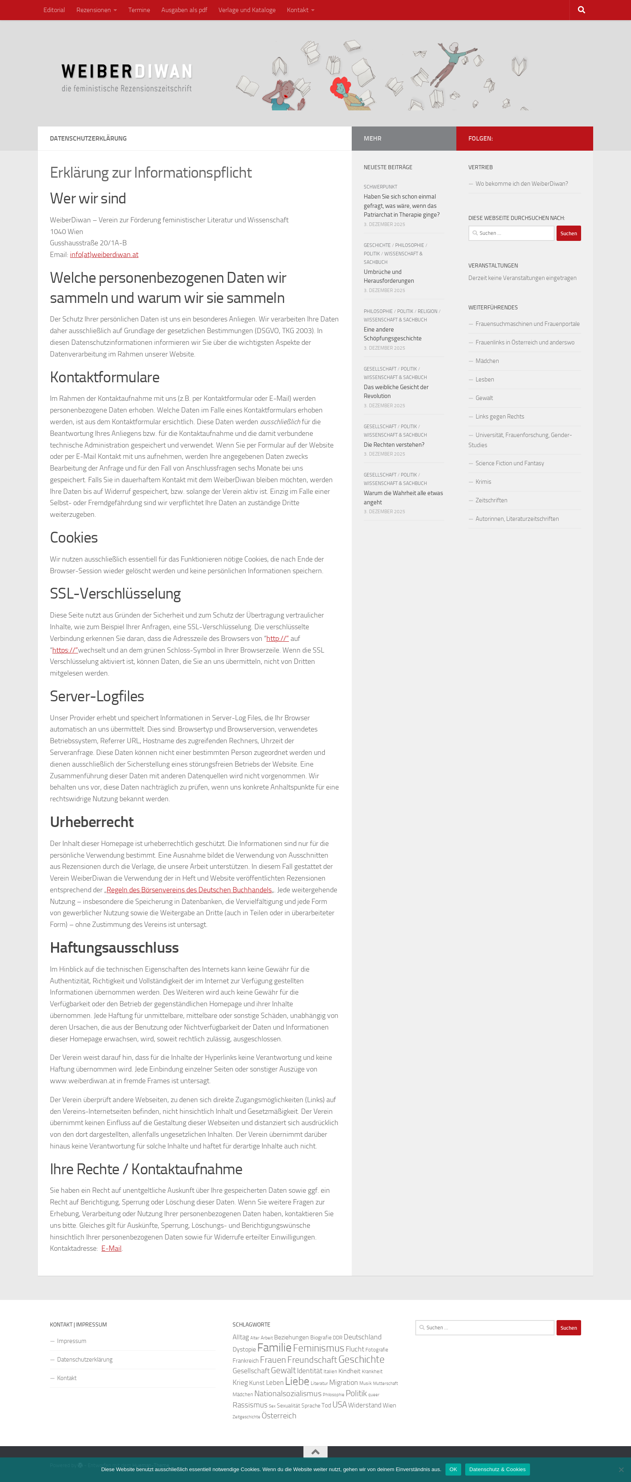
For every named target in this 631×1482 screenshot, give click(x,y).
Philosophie (409, 245)
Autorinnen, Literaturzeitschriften (517, 518)
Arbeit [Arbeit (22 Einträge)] (267, 1338)
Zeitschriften (491, 500)
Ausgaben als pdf (184, 10)
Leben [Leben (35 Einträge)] (275, 1382)
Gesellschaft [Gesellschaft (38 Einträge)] (251, 1370)
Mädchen (487, 361)
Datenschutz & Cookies (497, 1469)
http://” (277, 638)
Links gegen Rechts (500, 416)
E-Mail (111, 1248)
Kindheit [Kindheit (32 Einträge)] (349, 1371)
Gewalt (484, 398)
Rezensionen (93, 10)
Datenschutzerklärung (85, 1359)
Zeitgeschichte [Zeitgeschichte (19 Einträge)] (246, 1417)
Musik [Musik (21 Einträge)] (365, 1383)
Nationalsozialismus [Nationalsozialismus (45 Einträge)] (288, 1393)
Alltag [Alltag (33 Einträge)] (241, 1337)
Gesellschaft (380, 369)
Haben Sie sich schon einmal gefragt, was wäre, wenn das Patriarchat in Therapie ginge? (402, 205)
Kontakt (298, 10)
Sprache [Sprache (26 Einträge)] (310, 1405)
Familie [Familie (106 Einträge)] (274, 1348)
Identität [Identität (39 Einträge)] (309, 1370)
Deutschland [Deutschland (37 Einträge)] (362, 1337)
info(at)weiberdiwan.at (104, 254)
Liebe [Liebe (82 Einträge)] (297, 1381)
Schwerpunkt (380, 187)
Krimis (483, 481)
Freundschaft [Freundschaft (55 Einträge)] (312, 1359)
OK (453, 1469)
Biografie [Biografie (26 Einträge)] (321, 1337)
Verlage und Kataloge (247, 10)
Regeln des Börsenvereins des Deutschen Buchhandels (189, 889)
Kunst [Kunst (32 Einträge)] (257, 1383)
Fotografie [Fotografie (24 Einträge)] (376, 1350)
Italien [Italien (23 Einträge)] (330, 1371)
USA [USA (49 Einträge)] (339, 1404)
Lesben (485, 379)
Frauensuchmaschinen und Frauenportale (528, 323)
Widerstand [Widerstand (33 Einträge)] (364, 1405)
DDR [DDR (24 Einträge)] (337, 1338)
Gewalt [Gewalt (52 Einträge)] (283, 1370)
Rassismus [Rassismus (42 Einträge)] (250, 1404)
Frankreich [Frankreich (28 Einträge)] (246, 1360)
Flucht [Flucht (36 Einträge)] (355, 1349)
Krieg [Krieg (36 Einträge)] (240, 1382)
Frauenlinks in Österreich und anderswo (525, 342)
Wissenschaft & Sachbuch (395, 320)
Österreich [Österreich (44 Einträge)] (279, 1415)
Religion (427, 311)
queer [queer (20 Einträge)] (373, 1394)
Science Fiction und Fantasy (510, 463)
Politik (372, 254)
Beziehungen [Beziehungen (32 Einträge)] (291, 1337)
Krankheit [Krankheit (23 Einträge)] (372, 1371)
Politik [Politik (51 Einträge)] (356, 1393)
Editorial (54, 10)
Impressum (72, 1341)
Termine (139, 10)
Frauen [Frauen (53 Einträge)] (273, 1360)
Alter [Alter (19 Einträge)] (255, 1338)
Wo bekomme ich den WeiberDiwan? (522, 183)
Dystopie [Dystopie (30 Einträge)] (244, 1349)
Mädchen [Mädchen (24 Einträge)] (243, 1394)
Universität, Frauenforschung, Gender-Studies (520, 440)
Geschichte (377, 245)
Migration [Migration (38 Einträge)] (343, 1382)
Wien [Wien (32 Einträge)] (389, 1405)
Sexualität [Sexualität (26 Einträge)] (288, 1405)
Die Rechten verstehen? (394, 444)
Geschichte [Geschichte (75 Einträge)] (361, 1359)
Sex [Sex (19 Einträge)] (272, 1406)
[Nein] (621, 1469)
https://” (65, 650)
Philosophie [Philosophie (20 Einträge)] (333, 1394)
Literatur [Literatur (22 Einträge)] (319, 1383)
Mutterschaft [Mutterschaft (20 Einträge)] (385, 1383)
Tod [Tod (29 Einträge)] (326, 1405)
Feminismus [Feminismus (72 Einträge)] (318, 1348)
